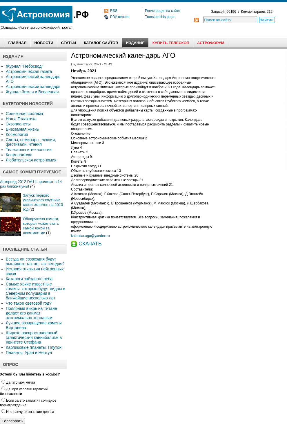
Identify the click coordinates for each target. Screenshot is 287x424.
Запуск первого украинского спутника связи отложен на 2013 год (43, 202)
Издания (135, 43)
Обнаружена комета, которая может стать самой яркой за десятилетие (41, 226)
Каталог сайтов (101, 43)
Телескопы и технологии (29, 149)
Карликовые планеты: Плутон (33, 347)
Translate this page (160, 17)
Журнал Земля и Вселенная (32, 91)
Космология (17, 134)
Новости (43, 43)
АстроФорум (210, 43)
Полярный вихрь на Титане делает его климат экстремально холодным (31, 313)
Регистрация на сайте (162, 11)
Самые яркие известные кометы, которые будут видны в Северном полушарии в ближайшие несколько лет (35, 291)
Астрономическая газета (29, 71)
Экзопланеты (18, 124)
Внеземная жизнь (22, 129)
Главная (17, 43)
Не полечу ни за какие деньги (27, 412)
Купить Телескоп (170, 43)
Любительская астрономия (31, 160)
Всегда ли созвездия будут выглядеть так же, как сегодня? (35, 261)
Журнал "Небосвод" (24, 66)
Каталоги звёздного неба (29, 278)
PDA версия (119, 17)
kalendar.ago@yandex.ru (90, 236)
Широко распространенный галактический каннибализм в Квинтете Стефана (34, 337)
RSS (113, 11)
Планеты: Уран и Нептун (29, 352)
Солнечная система (24, 113)
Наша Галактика (21, 118)
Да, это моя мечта (18, 382)
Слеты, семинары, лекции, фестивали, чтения (31, 142)
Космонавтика (19, 154)
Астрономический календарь (33, 86)
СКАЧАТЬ (90, 244)
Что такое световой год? (29, 303)
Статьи (68, 43)
